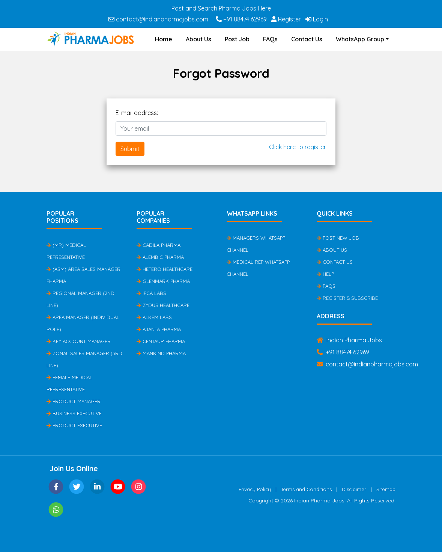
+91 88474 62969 (241, 19)
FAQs (270, 39)
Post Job (237, 39)
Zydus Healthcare (163, 305)
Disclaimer (354, 489)
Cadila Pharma (158, 245)
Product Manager (74, 401)
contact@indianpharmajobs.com (158, 19)
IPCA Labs (151, 293)
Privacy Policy (255, 489)
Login (316, 19)
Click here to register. (297, 147)
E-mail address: (137, 112)
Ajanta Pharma (159, 329)
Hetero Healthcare (164, 269)
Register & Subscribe (347, 298)
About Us (198, 39)
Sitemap (385, 489)
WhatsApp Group (360, 39)
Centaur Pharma (161, 341)
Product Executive (74, 425)
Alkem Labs (154, 317)
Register (286, 19)
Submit (130, 149)
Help (325, 274)
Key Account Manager (79, 341)
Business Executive (74, 413)
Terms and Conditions (306, 489)
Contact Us (306, 39)
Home (163, 39)
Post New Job (338, 238)
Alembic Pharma (160, 257)
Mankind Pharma (161, 353)
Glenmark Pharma (163, 281)
